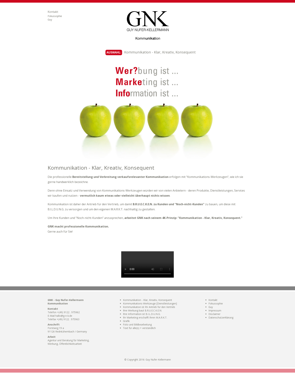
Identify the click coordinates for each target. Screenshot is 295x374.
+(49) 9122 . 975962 (68, 312)
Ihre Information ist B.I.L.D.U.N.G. (141, 314)
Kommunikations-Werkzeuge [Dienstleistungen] (150, 303)
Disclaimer (214, 314)
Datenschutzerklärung (220, 317)
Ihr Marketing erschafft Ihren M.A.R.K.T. (145, 317)
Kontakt (53, 12)
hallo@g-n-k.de (63, 315)
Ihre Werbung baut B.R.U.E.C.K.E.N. (142, 310)
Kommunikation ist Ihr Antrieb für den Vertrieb (149, 307)
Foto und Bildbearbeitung (137, 324)
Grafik (126, 321)
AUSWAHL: (114, 52)
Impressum (214, 310)
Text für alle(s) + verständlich (139, 328)
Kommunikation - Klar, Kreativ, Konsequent (147, 300)
